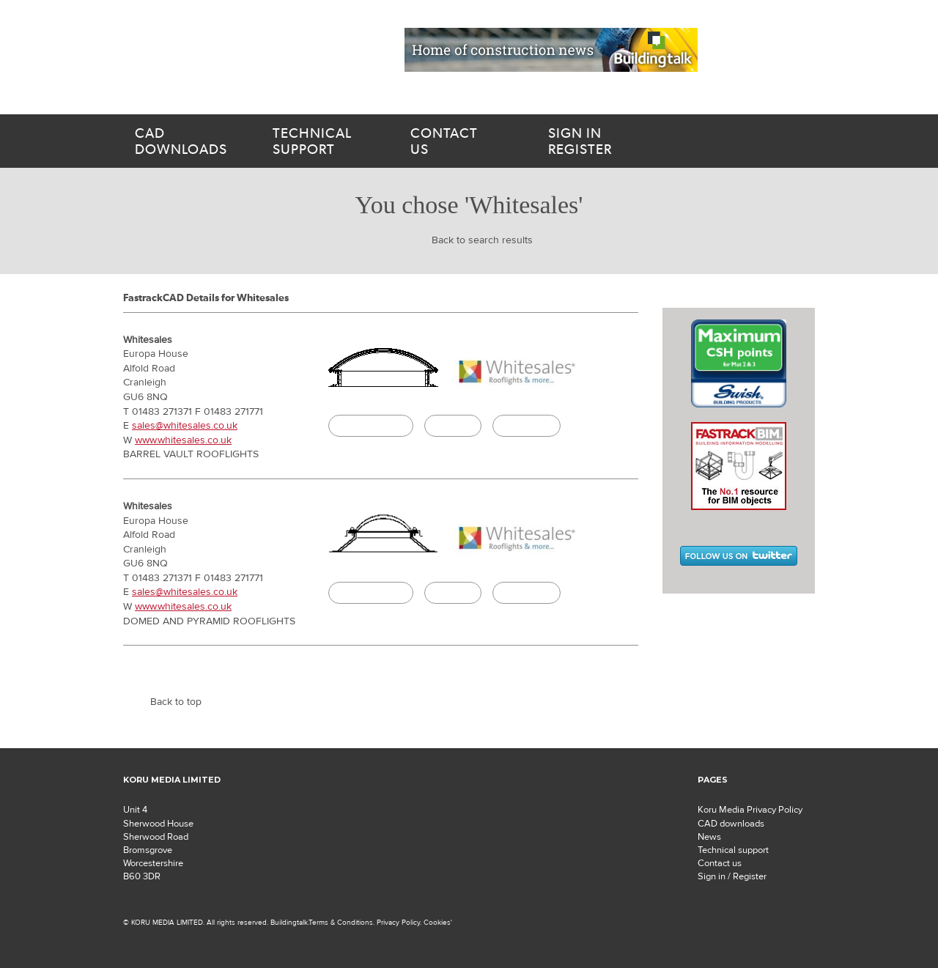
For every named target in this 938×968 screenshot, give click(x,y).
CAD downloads (731, 824)
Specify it (452, 425)
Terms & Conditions (341, 922)
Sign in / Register (732, 876)
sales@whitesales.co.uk (184, 425)
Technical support (733, 850)
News (709, 837)
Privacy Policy (398, 922)
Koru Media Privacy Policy (750, 810)
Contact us (720, 863)
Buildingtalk (527, 425)
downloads (186, 141)
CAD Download (370, 425)
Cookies (437, 922)
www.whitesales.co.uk (183, 440)
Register (611, 141)
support (324, 141)
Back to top (176, 702)
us (461, 141)
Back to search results (482, 240)
